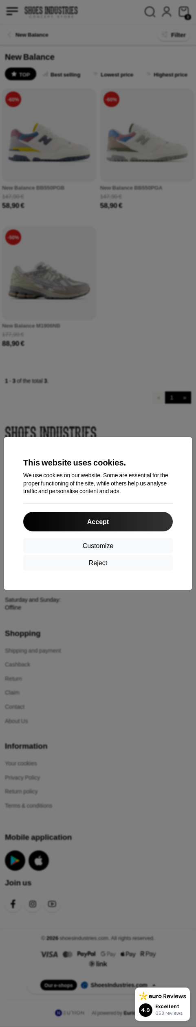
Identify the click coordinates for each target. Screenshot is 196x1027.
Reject (98, 562)
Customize (98, 545)
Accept (98, 521)
